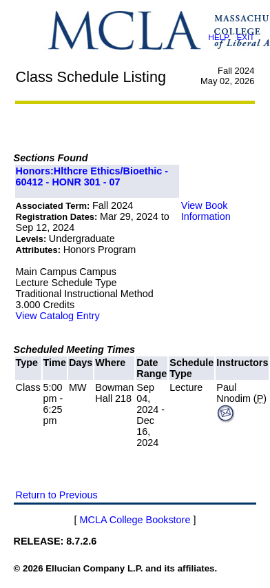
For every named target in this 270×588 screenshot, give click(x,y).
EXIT (245, 36)
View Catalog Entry (58, 315)
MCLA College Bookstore (135, 519)
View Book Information (206, 211)
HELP (218, 36)
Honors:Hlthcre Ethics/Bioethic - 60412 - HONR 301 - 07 (92, 176)
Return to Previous (57, 494)
